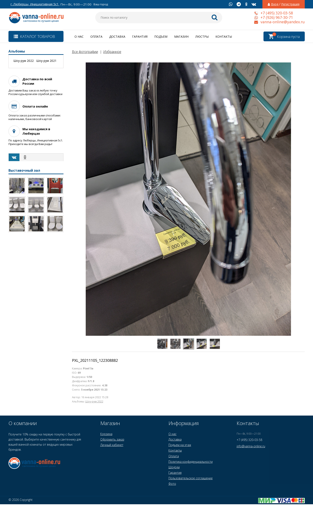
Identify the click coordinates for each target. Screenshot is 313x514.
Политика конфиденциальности (190, 462)
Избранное (112, 51)
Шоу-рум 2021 (46, 60)
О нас (79, 37)
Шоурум (174, 467)
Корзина (106, 434)
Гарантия (140, 37)
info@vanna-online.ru (251, 446)
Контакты (223, 37)
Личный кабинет (111, 445)
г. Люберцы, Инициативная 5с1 (35, 4)
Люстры (202, 37)
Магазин (181, 37)
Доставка (117, 37)
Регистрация (290, 4)
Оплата (96, 37)
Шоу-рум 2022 (94, 401)
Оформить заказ (112, 439)
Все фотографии (85, 51)
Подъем (160, 37)
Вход (274, 4)
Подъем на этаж (179, 445)
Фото (172, 484)
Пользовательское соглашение (190, 478)
